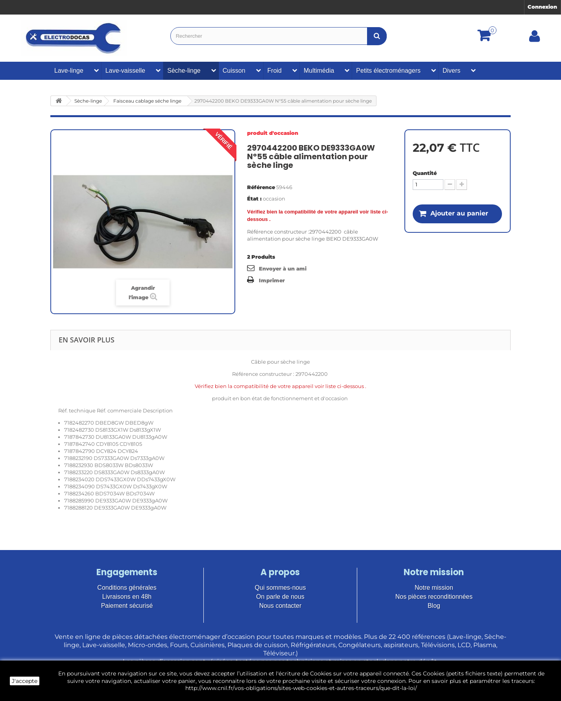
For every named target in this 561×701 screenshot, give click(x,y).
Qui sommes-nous (280, 587)
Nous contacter (280, 605)
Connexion (542, 7)
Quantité (425, 173)
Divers (451, 70)
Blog (434, 605)
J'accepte (24, 680)
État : (254, 198)
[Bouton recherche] (377, 36)
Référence (261, 187)
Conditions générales (126, 587)
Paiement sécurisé (127, 605)
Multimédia (319, 70)
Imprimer (272, 280)
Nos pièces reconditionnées (434, 596)
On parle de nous (280, 596)
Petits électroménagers (388, 70)
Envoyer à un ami (282, 268)
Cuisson (234, 70)
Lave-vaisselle (125, 70)
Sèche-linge (184, 70)
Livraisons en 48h (126, 596)
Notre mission (434, 587)
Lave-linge (68, 70)
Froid (275, 70)
